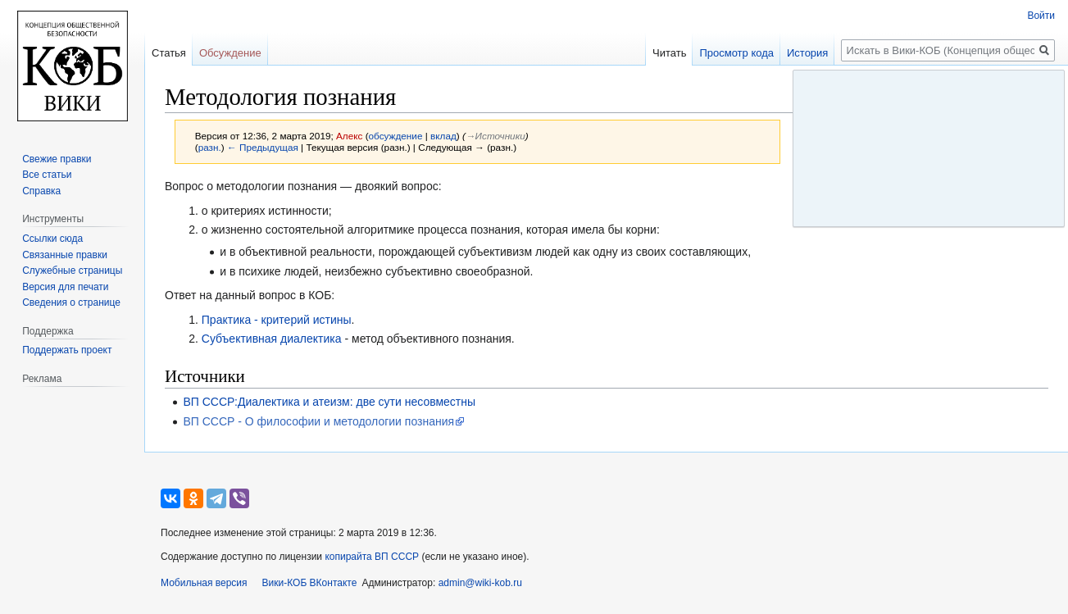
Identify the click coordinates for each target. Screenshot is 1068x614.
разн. (209, 147)
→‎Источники (495, 135)
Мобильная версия (204, 583)
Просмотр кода (736, 53)
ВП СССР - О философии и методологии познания (318, 421)
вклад (443, 135)
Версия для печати (65, 287)
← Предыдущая (262, 147)
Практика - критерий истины (277, 319)
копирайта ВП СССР (372, 556)
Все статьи (46, 174)
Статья (169, 53)
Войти (1041, 15)
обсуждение (396, 135)
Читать (669, 53)
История (807, 53)
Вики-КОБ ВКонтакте (309, 583)
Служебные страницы (72, 270)
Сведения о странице (71, 302)
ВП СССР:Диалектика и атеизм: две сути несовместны (329, 401)
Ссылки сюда (52, 238)
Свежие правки (56, 159)
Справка (41, 191)
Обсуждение (230, 53)
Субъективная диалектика (272, 338)
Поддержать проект (66, 350)
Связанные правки (64, 255)
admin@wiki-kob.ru (480, 583)
